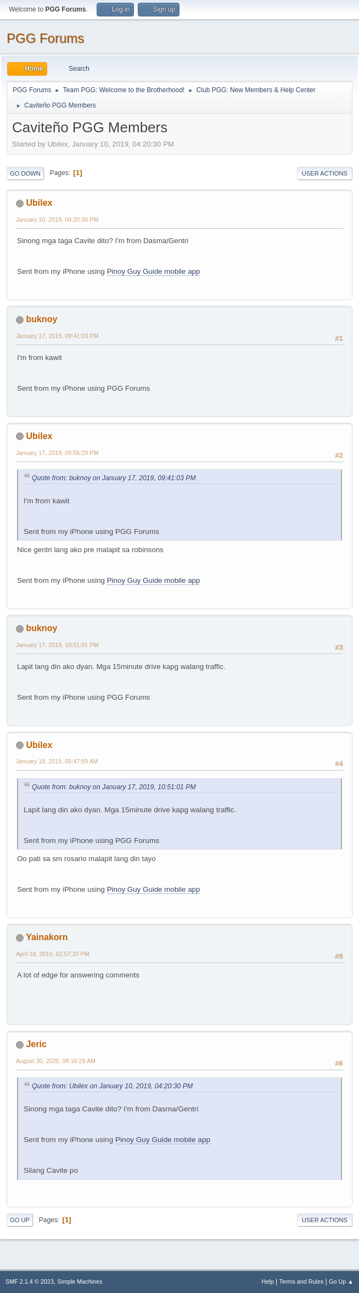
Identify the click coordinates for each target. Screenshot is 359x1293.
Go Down (25, 173)
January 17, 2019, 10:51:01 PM (57, 645)
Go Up (20, 1220)
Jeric (36, 1044)
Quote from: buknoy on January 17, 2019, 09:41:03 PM (114, 478)
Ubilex (39, 202)
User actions (324, 173)
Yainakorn (47, 937)
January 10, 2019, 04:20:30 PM (57, 219)
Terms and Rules (301, 1281)
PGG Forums (45, 38)
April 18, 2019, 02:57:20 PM (52, 954)
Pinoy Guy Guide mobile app (153, 271)
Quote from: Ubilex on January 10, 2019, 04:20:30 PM (112, 1086)
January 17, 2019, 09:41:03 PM (57, 336)
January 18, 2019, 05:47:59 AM (57, 761)
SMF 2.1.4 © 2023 (29, 1281)
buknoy (41, 319)
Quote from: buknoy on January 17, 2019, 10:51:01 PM (114, 787)
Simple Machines (79, 1281)
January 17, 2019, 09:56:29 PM (57, 452)
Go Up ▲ (341, 1281)
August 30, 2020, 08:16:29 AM (56, 1061)
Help (268, 1281)
